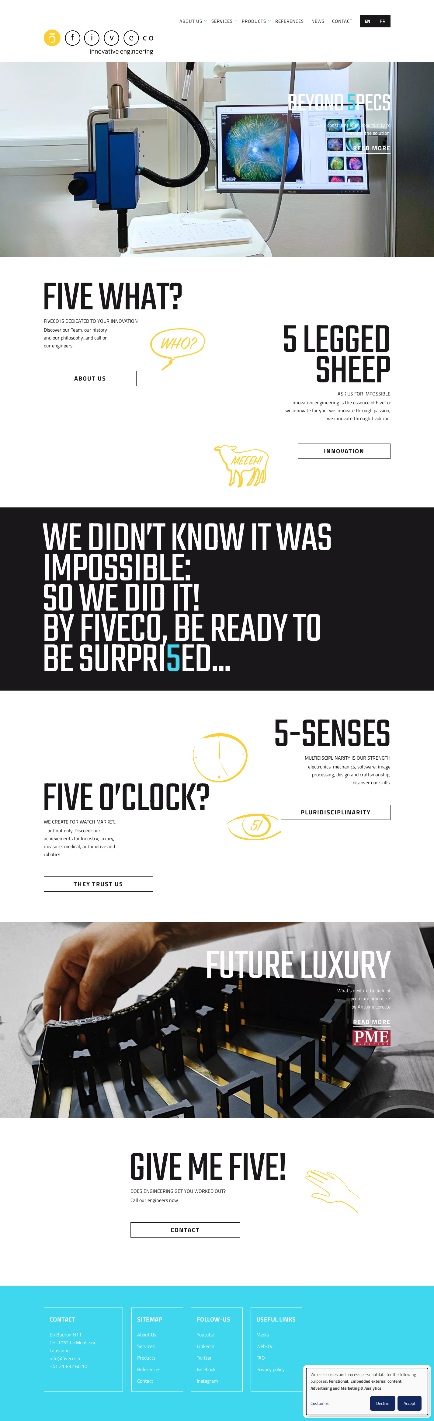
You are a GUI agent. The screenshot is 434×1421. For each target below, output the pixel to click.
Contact (185, 1230)
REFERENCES (289, 21)
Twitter (204, 1357)
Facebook (206, 1369)
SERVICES (222, 21)
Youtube (205, 1334)
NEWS (318, 21)
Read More (372, 148)
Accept (409, 1403)
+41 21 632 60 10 (68, 1366)
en (367, 21)
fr (382, 21)
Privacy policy (270, 1369)
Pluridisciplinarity (336, 812)
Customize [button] (320, 1403)
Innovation (344, 451)
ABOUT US (190, 21)
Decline (382, 1403)
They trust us (98, 884)
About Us (146, 1334)
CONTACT (342, 21)
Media (262, 1334)
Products (146, 1357)
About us (90, 378)
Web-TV (264, 1346)
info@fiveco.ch (65, 1358)
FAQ (260, 1357)
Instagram (207, 1380)
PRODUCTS (254, 21)
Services (146, 1346)
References (148, 1369)
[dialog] (367, 1391)
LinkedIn (205, 1346)
